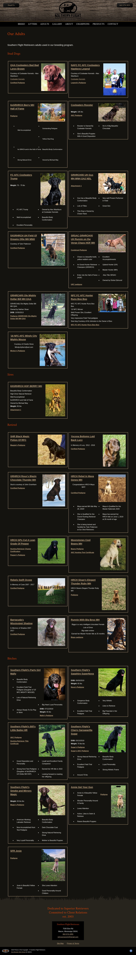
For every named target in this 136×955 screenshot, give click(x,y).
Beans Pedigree (77, 549)
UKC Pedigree (16, 737)
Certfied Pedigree (78, 449)
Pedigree (14, 116)
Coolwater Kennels (17, 79)
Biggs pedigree (77, 637)
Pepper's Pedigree (17, 555)
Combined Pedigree (79, 250)
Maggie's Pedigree (17, 445)
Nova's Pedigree (77, 687)
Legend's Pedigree (78, 83)
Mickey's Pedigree (17, 351)
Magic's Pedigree (17, 805)
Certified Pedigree (17, 83)
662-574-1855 (125, 5)
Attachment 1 (76, 186)
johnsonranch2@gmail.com (68, 937)
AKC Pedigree (76, 115)
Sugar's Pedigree (78, 747)
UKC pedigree (76, 284)
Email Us (11, 5)
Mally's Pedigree (46, 715)
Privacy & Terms (73, 943)
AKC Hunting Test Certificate (82, 552)
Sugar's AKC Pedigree (80, 751)
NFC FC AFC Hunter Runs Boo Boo (85, 325)
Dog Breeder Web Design (18, 952)
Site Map (60, 943)
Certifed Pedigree (17, 588)
